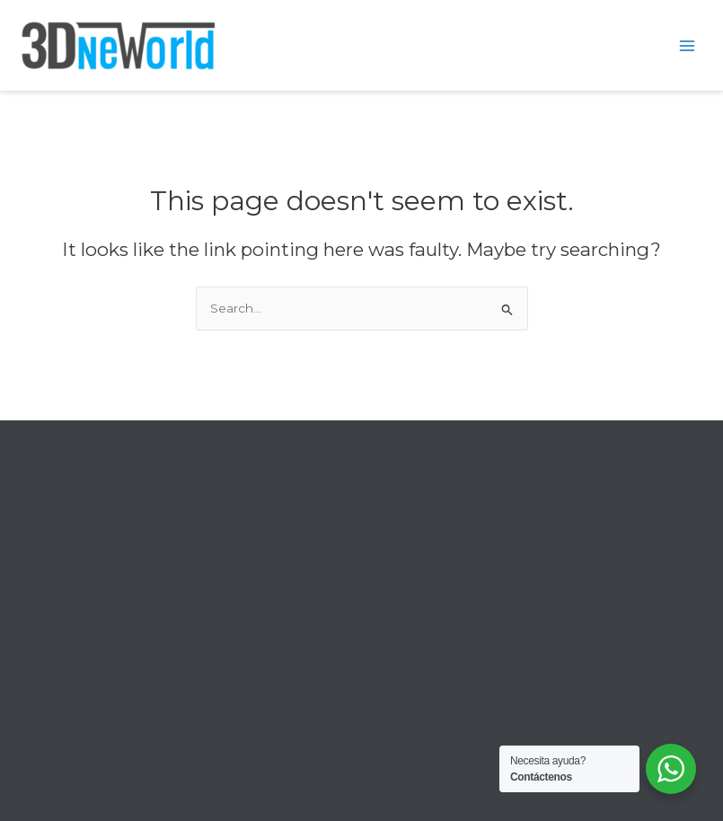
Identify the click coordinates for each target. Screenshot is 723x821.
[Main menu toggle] (687, 45)
